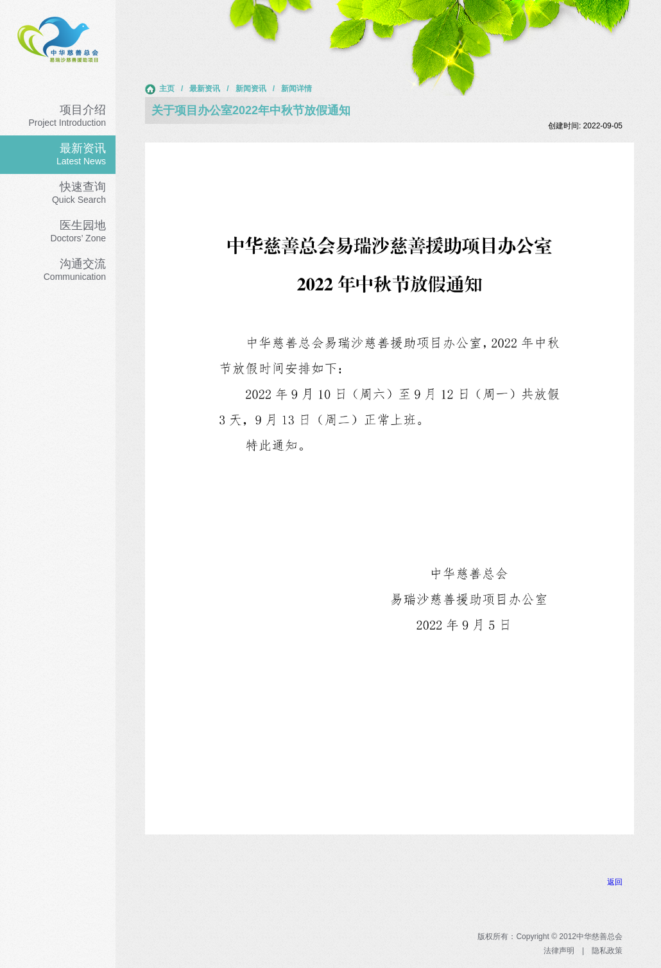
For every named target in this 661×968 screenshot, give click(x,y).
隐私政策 (607, 950)
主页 (160, 89)
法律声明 (559, 950)
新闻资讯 (251, 88)
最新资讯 (204, 88)
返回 (614, 881)
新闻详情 (296, 88)
